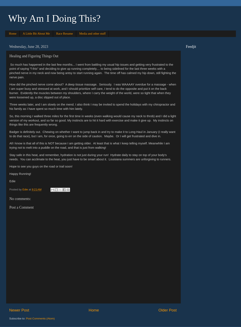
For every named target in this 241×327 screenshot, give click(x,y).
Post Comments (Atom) (40, 318)
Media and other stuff (92, 33)
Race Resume (64, 33)
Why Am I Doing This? (54, 18)
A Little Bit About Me (36, 33)
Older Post (167, 310)
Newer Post (19, 310)
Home (13, 33)
